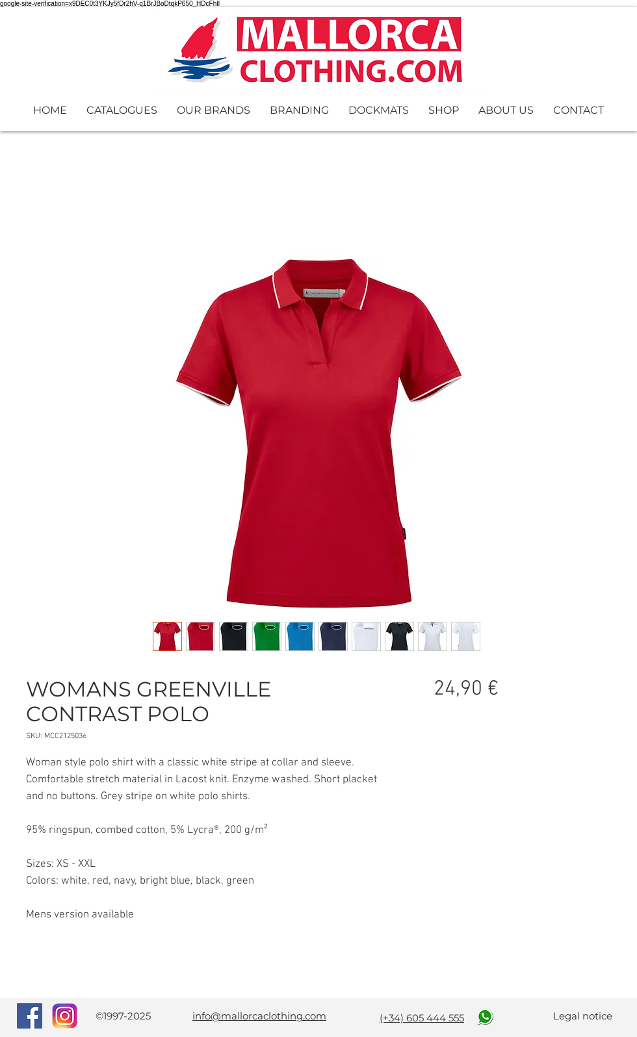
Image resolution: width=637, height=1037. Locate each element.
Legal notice (582, 1016)
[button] (122, 110)
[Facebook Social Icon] (29, 1016)
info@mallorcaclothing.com (259, 1016)
